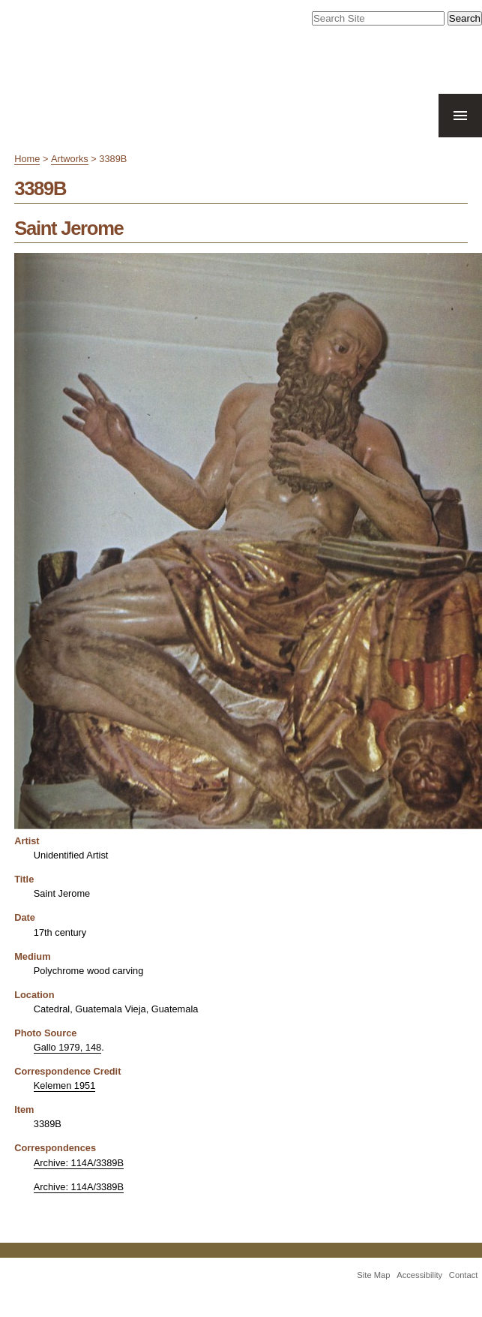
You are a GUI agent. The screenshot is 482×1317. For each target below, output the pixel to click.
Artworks (69, 158)
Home (27, 158)
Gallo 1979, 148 (67, 1047)
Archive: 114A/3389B (79, 1162)
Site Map (373, 1274)
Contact (463, 1274)
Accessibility (419, 1274)
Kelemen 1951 (65, 1085)
